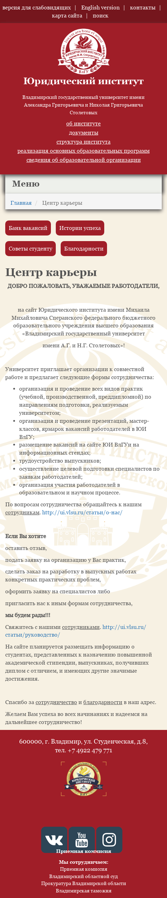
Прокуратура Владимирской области (83, 883)
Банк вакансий (28, 228)
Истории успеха (80, 228)
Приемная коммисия (83, 851)
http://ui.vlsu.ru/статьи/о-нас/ (82, 512)
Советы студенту (30, 248)
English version (100, 7)
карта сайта (67, 15)
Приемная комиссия (83, 869)
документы (83, 132)
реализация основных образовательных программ (83, 150)
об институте (83, 123)
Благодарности (84, 248)
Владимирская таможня (84, 890)
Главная (21, 203)
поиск (100, 15)
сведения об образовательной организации (83, 160)
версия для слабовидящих (36, 7)
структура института (83, 141)
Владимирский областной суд (83, 876)
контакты (142, 7)
